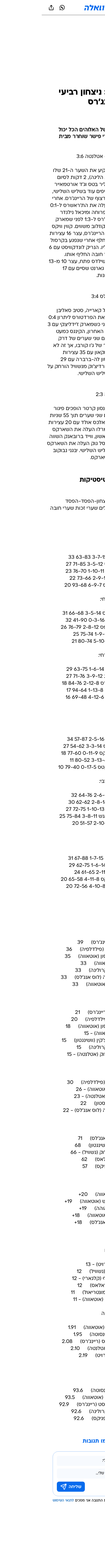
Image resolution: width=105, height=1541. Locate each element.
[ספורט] (93, 22)
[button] (81, 7)
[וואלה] (53, 7)
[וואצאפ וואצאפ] (20, 7)
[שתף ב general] (9, 7)
